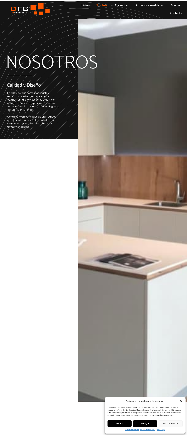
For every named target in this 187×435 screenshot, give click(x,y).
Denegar (145, 423)
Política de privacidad (147, 429)
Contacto (176, 13)
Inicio (84, 5)
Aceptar (119, 423)
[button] (181, 401)
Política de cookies (132, 429)
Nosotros (101, 5)
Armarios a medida (149, 5)
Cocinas (121, 5)
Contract (176, 5)
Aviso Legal (161, 429)
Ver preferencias (170, 423)
